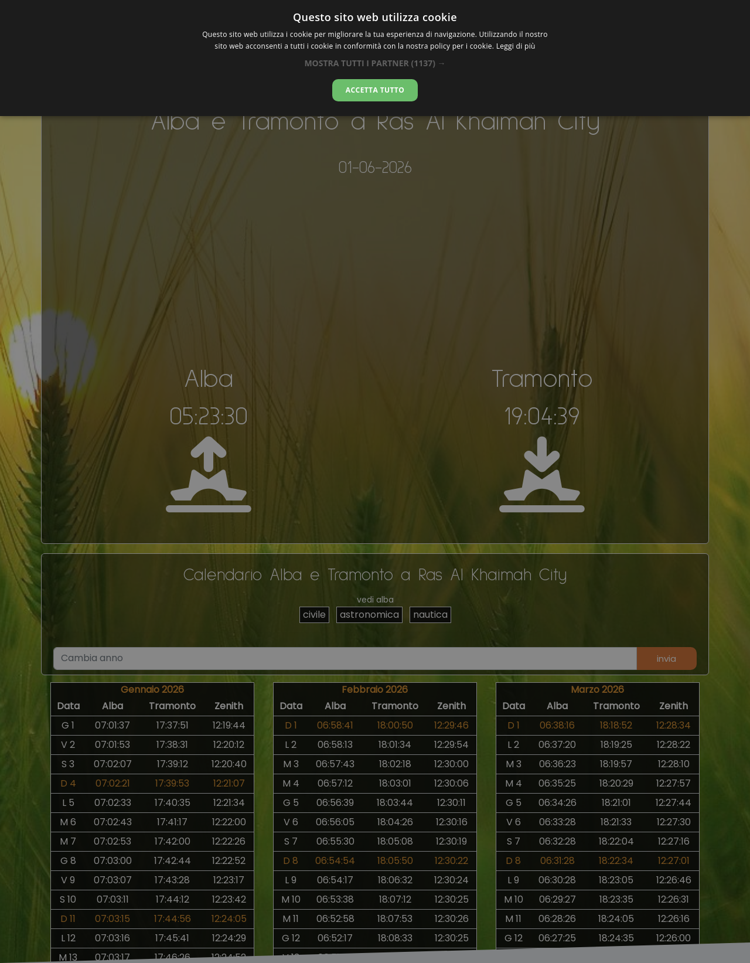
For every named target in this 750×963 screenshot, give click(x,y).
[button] (374, 63)
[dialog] (375, 58)
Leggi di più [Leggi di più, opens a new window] (516, 46)
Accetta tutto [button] (375, 90)
